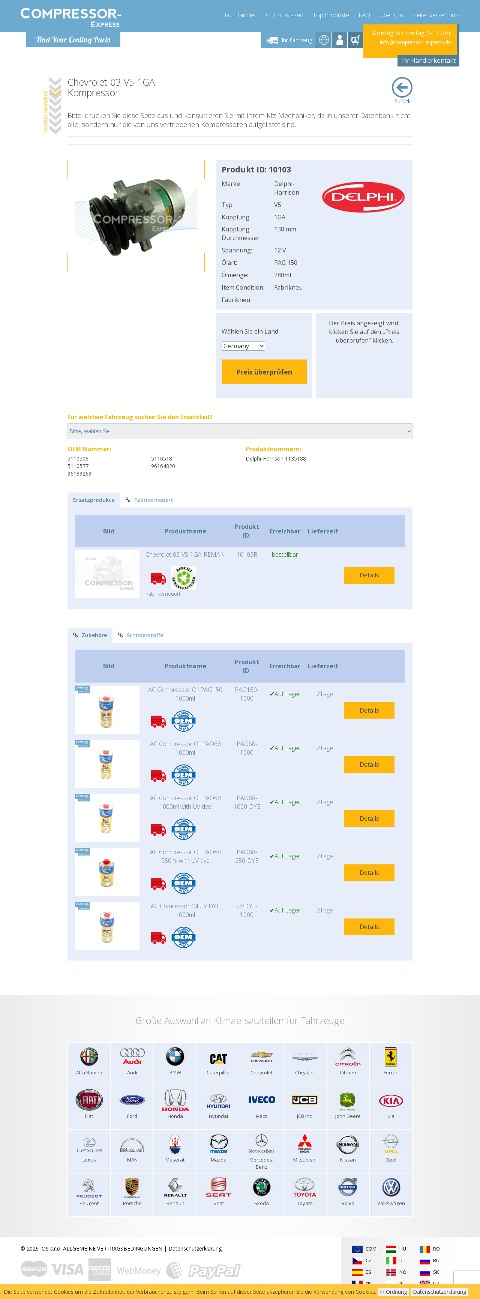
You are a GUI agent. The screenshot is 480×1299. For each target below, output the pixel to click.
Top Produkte (331, 15)
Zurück (402, 91)
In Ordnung (393, 1291)
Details (369, 575)
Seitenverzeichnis (436, 15)
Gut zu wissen (284, 15)
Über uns (392, 15)
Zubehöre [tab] (90, 635)
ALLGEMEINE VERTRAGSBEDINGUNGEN (112, 1248)
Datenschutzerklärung (195, 1248)
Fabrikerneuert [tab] (149, 499)
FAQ (364, 15)
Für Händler (240, 15)
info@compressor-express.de (415, 42)
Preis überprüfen (264, 371)
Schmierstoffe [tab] (140, 635)
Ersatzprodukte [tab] (93, 499)
